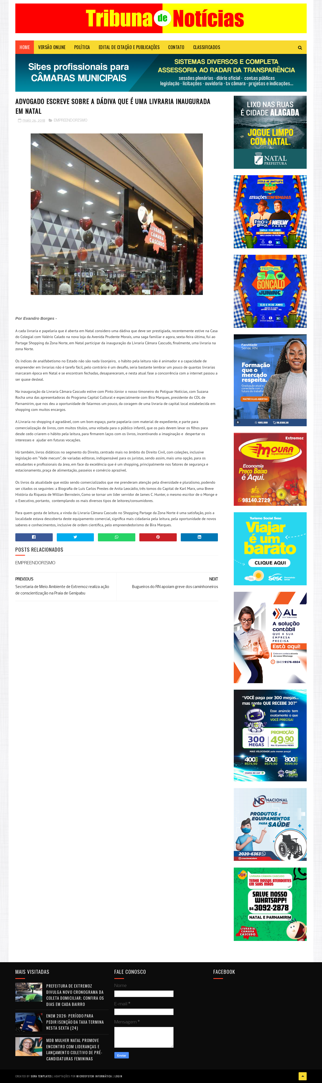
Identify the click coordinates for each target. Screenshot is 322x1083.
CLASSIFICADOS (206, 47)
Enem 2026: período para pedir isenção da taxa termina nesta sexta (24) (75, 1022)
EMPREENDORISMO (70, 121)
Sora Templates (41, 1076)
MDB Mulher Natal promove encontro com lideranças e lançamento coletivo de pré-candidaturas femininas (74, 1049)
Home (25, 47)
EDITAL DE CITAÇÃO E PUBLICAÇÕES (129, 47)
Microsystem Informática (94, 1076)
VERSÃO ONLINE (52, 47)
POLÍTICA (82, 47)
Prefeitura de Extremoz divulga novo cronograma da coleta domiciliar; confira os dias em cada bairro (75, 995)
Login (118, 1076)
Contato (176, 47)
